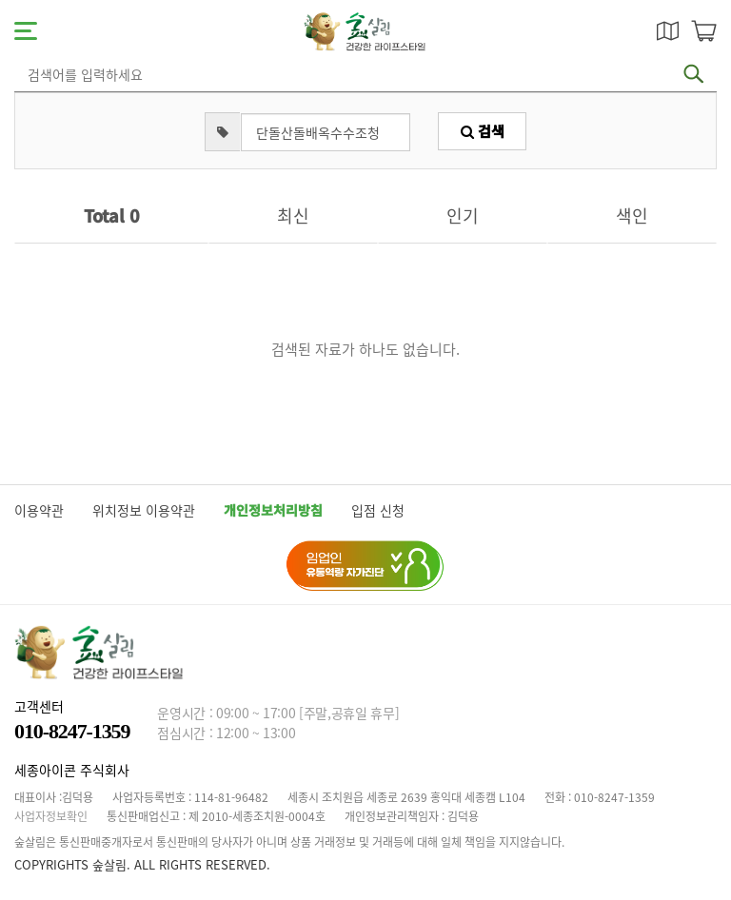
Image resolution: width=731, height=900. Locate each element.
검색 (482, 131)
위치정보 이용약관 (143, 509)
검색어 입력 (24, 62)
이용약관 (39, 509)
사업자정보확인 (51, 816)
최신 (293, 215)
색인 (632, 215)
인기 (462, 215)
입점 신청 (378, 509)
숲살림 (365, 32)
